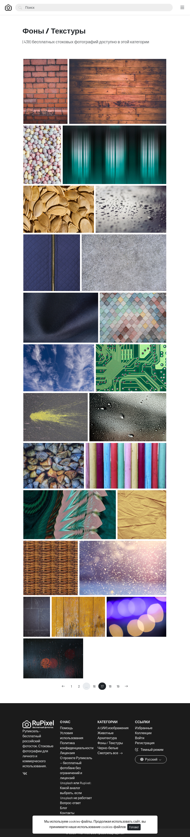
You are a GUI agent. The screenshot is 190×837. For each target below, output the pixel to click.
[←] (63, 686)
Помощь (66, 728)
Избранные (143, 728)
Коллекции (143, 733)
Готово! (134, 827)
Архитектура (107, 738)
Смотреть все (108, 753)
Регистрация (145, 743)
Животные (106, 733)
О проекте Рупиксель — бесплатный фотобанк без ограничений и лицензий (76, 768)
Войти (139, 738)
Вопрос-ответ (70, 803)
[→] (126, 686)
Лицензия (67, 753)
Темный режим (149, 749)
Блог (63, 808)
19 (118, 686)
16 (94, 686)
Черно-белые (108, 748)
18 (110, 686)
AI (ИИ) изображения (113, 728)
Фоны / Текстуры (110, 743)
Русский (149, 759)
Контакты (67, 813)
